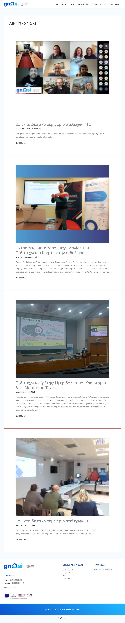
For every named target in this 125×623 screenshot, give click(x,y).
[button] (104, 4)
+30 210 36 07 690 (15, 580)
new (17, 129)
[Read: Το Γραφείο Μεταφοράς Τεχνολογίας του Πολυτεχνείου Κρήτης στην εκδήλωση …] (62, 203)
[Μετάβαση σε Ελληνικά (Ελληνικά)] (62, 617)
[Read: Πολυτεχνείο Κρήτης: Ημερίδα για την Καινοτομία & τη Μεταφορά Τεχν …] (62, 338)
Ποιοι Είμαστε (67, 570)
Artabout (78, 609)
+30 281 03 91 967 (17, 583)
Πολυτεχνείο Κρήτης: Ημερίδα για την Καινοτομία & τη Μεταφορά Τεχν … (61, 385)
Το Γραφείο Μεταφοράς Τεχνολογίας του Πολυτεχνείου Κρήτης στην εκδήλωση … (52, 250)
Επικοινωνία (67, 578)
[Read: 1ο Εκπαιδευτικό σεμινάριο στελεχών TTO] (62, 476)
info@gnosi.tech (10, 587)
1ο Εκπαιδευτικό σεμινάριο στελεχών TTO (54, 521)
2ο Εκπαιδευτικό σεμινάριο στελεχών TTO (54, 124)
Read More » (21, 142)
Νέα (63, 575)
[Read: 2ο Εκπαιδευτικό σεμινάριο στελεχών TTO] (62, 80)
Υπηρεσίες (66, 572)
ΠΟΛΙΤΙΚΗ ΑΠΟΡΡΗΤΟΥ (103, 570)
